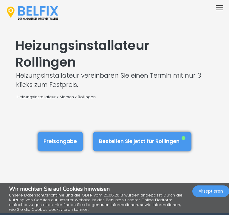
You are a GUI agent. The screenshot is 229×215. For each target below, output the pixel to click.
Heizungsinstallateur (36, 96)
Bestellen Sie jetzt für (142, 140)
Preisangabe (60, 141)
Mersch (67, 96)
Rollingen (87, 96)
